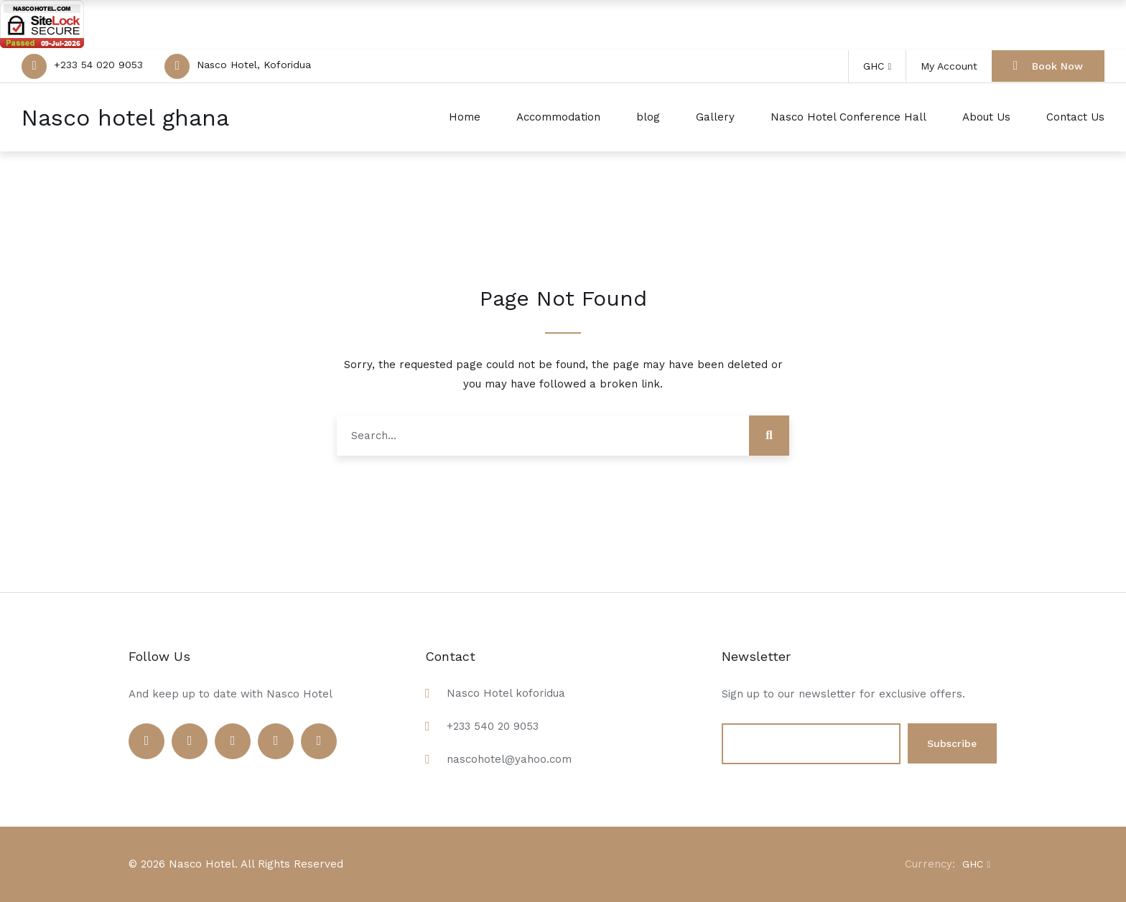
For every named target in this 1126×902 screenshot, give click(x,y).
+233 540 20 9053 (493, 726)
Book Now (1048, 66)
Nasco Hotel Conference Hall (848, 117)
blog (648, 117)
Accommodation (558, 117)
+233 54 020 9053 (98, 64)
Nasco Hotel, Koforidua (254, 64)
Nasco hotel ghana (125, 117)
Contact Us (1075, 117)
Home (464, 117)
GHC (877, 66)
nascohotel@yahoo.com (509, 759)
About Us (986, 117)
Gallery (715, 117)
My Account (949, 66)
